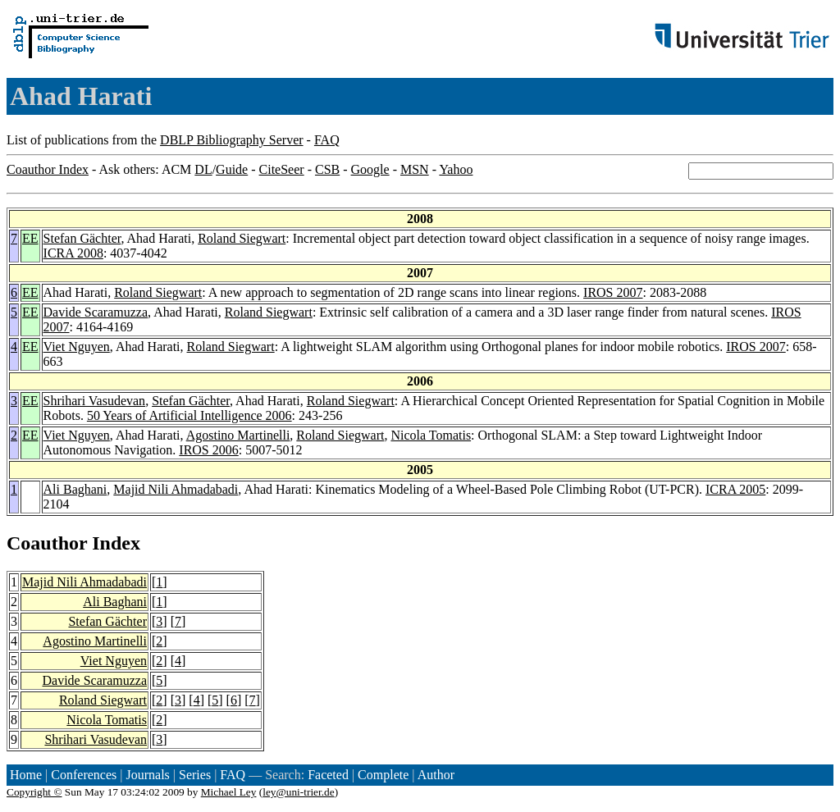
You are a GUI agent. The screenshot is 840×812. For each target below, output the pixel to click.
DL (203, 169)
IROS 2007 (612, 292)
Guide (232, 169)
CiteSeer (281, 169)
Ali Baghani (75, 489)
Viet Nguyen (76, 347)
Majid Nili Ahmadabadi (175, 489)
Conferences (83, 775)
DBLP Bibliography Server (232, 140)
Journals (147, 775)
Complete (383, 775)
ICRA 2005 (735, 489)
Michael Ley (229, 792)
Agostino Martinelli (238, 435)
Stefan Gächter (82, 238)
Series (195, 775)
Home (26, 775)
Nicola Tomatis (430, 435)
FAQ (327, 140)
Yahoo (455, 169)
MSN (414, 169)
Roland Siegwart (241, 238)
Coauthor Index (48, 169)
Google (370, 169)
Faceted (328, 775)
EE (30, 238)
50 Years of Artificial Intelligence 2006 (189, 415)
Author (436, 775)
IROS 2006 (208, 450)
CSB (327, 169)
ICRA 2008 (73, 253)
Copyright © (34, 792)
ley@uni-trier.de (298, 792)
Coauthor (47, 543)
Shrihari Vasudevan (94, 401)
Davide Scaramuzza (95, 312)
